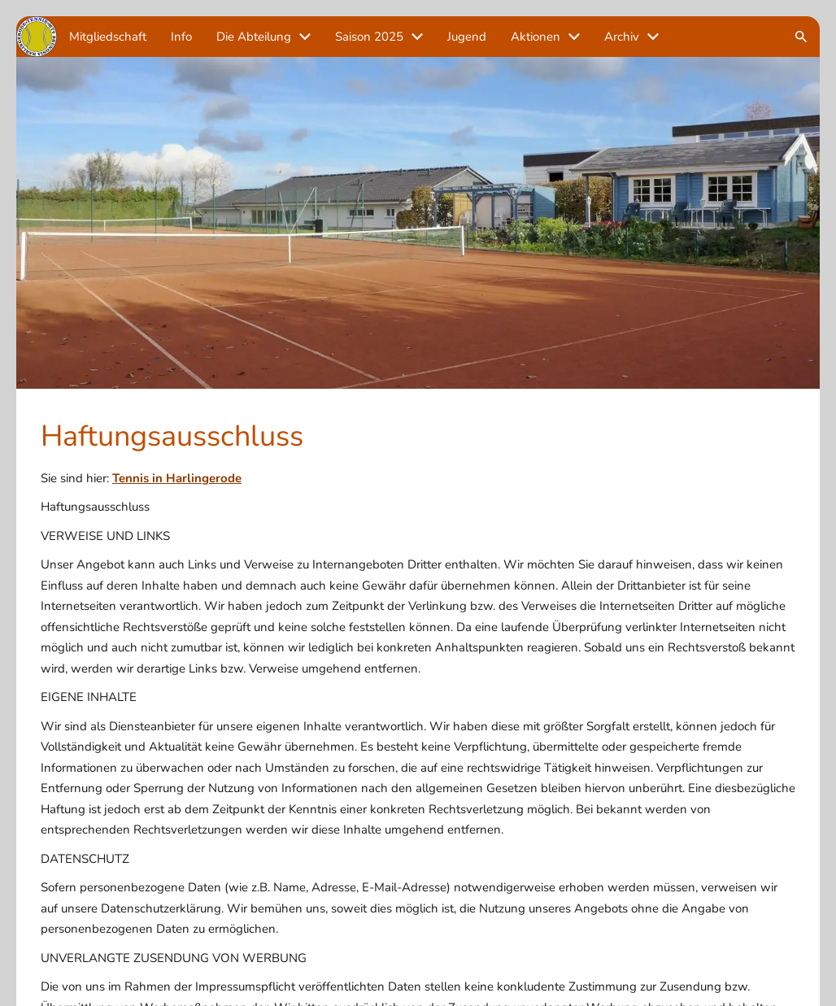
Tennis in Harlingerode (177, 478)
